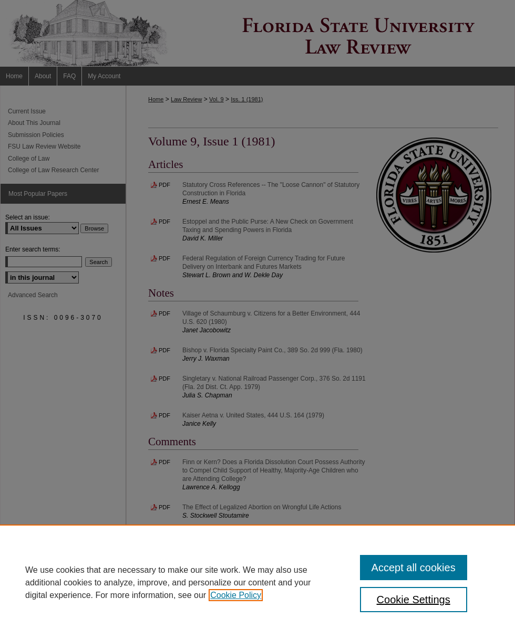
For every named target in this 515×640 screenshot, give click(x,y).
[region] (257, 582)
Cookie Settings (413, 599)
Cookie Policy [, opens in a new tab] (235, 595)
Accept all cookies (414, 567)
